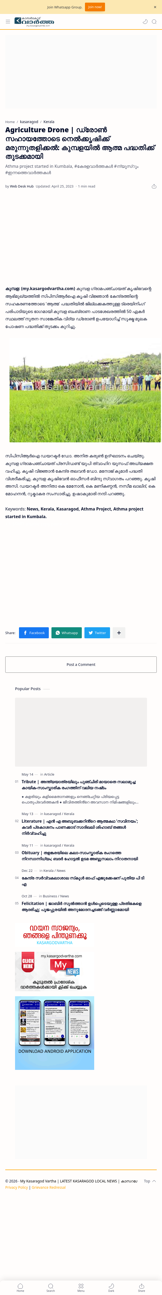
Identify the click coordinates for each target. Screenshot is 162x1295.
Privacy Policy (16, 1187)
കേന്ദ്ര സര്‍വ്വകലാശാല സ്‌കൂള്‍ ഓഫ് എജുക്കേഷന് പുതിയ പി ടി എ (83, 881)
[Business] (51, 896)
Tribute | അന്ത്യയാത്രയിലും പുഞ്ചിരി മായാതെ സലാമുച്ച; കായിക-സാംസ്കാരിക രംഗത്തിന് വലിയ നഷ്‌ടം (79, 784)
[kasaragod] (53, 813)
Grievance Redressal (49, 1187)
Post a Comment (81, 664)
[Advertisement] (79, 72)
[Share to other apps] (119, 632)
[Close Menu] (155, 7)
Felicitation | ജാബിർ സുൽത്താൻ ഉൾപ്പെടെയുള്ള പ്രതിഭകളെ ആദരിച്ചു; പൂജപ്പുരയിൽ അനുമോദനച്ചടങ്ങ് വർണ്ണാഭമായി (81, 906)
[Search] (154, 22)
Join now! (95, 7)
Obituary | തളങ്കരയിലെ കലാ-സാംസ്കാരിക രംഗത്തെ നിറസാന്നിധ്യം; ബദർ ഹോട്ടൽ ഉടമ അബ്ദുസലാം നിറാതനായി (80, 855)
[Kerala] (69, 813)
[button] (145, 22)
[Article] (49, 774)
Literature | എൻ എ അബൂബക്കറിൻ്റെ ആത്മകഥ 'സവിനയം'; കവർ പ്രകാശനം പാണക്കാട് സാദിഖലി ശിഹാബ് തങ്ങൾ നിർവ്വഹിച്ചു (80, 827)
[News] (61, 870)
